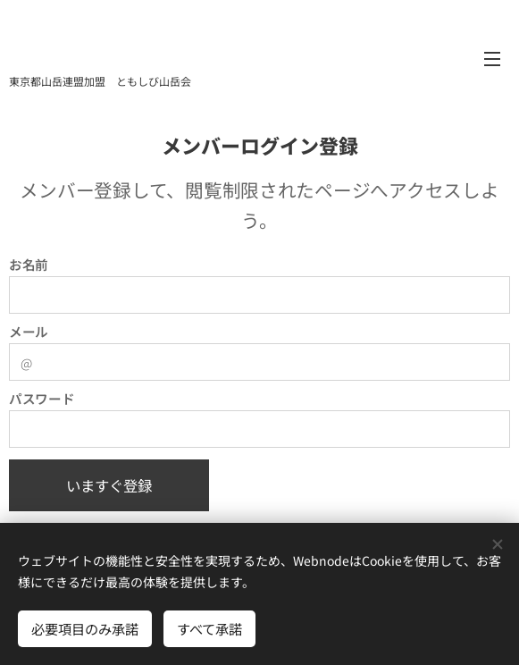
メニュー (492, 59)
